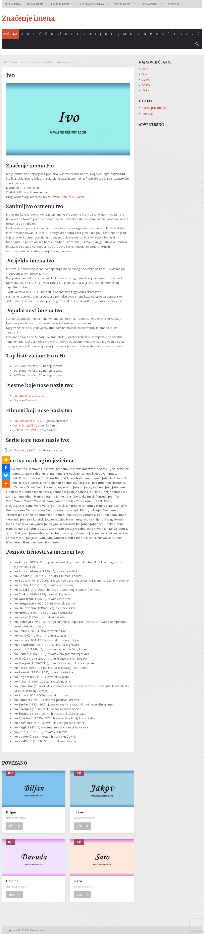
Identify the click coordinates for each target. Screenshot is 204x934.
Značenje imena (28, 18)
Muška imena (13, 4)
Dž (59, 34)
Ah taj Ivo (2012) (25, 450)
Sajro (145, 74)
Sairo (145, 79)
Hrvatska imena (59, 4)
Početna (10, 34)
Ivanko (80, 197)
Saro (78, 881)
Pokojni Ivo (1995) (26, 430)
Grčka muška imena (59, 62)
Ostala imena (149, 4)
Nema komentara (16, 818)
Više (14, 826)
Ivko (71, 197)
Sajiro (146, 85)
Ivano (56, 197)
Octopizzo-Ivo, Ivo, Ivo (29, 396)
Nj (138, 34)
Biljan (11, 812)
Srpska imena (122, 4)
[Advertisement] (170, 154)
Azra (145, 69)
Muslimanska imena (91, 4)
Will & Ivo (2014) (25, 425)
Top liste (173, 4)
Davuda (12, 881)
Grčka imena (36, 62)
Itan (64, 197)
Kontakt (147, 114)
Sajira (146, 90)
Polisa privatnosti (154, 108)
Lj (118, 34)
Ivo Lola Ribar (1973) (28, 421)
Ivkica (47, 197)
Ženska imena (35, 4)
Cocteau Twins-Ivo (26, 400)
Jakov (79, 812)
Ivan (36, 188)
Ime (23, 62)
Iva (45, 192)
